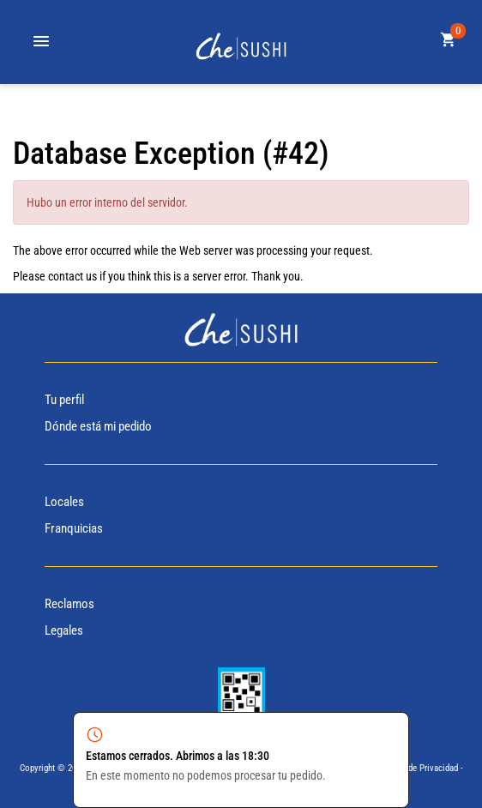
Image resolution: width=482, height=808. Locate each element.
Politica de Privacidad (417, 768)
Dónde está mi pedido (98, 426)
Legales (64, 630)
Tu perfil (64, 399)
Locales (64, 502)
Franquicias (74, 528)
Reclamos (69, 604)
